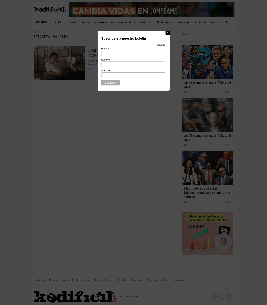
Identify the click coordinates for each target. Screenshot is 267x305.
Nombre (105, 59)
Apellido (105, 70)
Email (105, 48)
